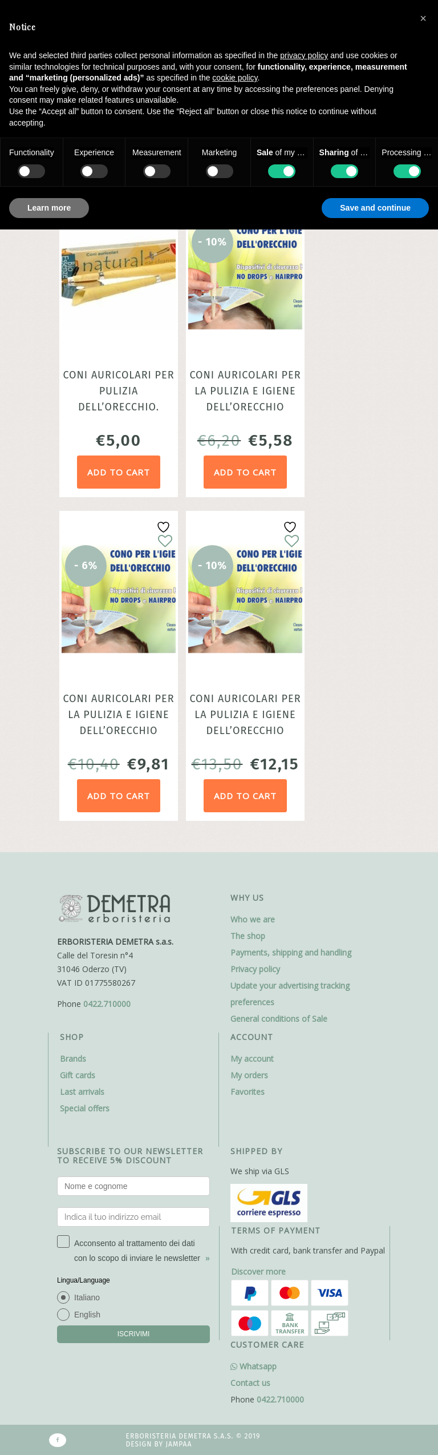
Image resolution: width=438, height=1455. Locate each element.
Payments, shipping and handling (290, 952)
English (87, 1314)
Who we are (252, 919)
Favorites (247, 1091)
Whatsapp (253, 1366)
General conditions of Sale (278, 1018)
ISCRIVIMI (133, 1334)
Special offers (85, 1108)
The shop (247, 935)
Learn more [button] (49, 207)
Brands (73, 1058)
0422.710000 (107, 1003)
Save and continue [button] (375, 207)
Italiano (87, 1297)
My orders (249, 1075)
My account (252, 1058)
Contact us (250, 1382)
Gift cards (77, 1075)
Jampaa (178, 1444)
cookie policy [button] (234, 77)
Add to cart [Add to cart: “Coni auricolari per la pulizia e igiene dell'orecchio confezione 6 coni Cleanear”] (245, 795)
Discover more (258, 1271)
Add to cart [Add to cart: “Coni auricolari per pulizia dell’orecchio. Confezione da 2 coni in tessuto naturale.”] (118, 472)
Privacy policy (255, 969)
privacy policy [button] (304, 55)
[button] (423, 18)
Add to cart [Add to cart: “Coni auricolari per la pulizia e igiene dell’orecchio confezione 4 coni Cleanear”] (118, 795)
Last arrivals (82, 1091)
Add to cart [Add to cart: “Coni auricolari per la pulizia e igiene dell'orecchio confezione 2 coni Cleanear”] (245, 472)
